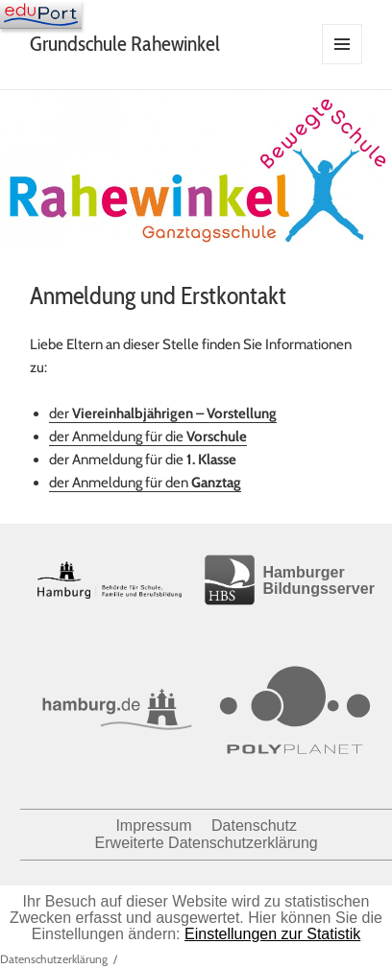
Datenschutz (254, 825)
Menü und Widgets (342, 63)
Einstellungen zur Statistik (272, 934)
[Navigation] (41, 14)
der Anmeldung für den (145, 482)
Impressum (153, 825)
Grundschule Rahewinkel (125, 44)
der (163, 413)
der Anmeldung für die (148, 436)
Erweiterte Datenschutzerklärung (206, 843)
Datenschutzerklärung (54, 959)
